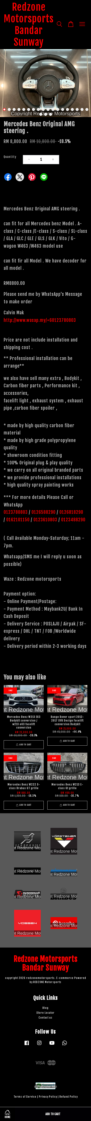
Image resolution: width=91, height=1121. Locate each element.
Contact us (45, 1017)
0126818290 (71, 512)
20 (45, 114)
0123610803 (45, 519)
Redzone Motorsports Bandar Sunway (29, 24)
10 (48, 109)
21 (50, 114)
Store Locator (45, 1012)
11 (52, 109)
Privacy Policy (48, 1096)
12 (57, 109)
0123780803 (16, 512)
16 (77, 109)
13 (62, 109)
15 (72, 109)
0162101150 (17, 519)
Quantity (10, 157)
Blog (45, 1008)
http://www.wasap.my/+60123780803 (40, 320)
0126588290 (44, 512)
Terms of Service (25, 1096)
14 (67, 109)
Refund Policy (68, 1096)
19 (40, 114)
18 (86, 109)
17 (82, 109)
